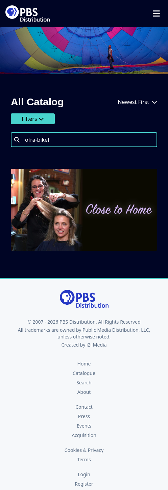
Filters (33, 119)
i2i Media (97, 345)
